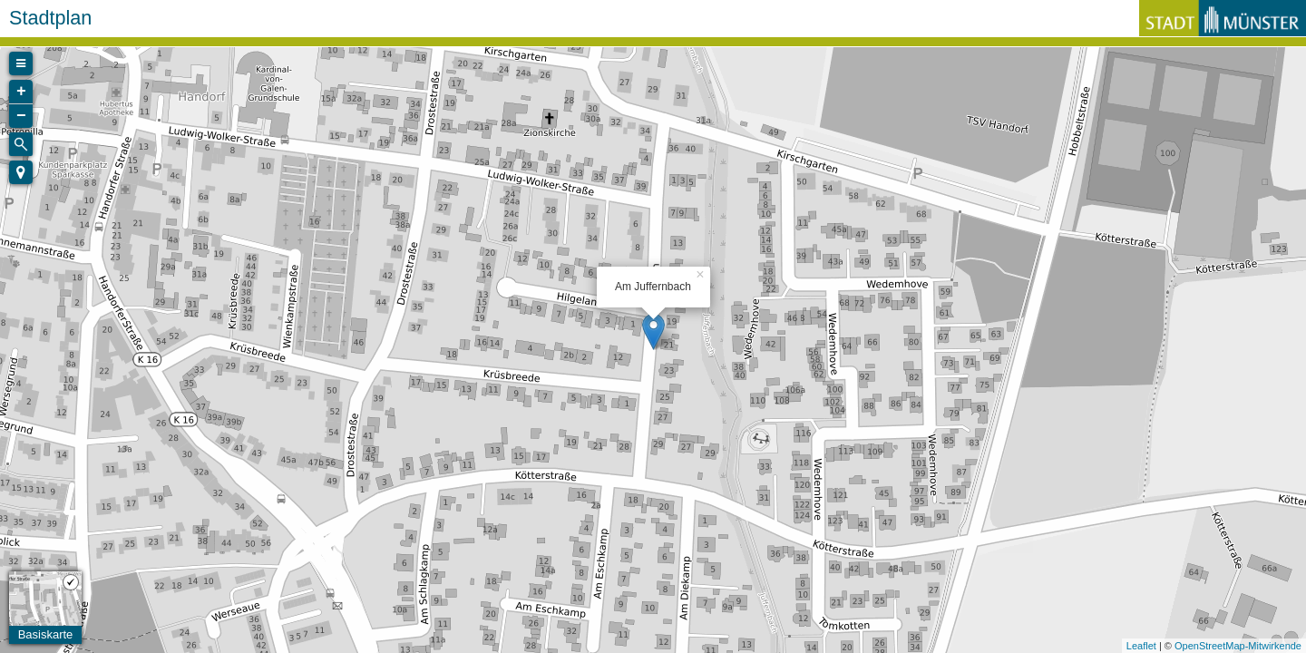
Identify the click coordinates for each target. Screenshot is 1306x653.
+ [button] (21, 91)
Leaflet (1141, 645)
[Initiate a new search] (21, 144)
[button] (21, 172)
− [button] (21, 116)
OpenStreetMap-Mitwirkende (1237, 645)
